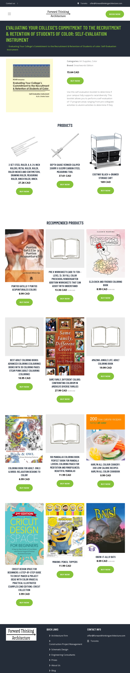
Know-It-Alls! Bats (106, 556)
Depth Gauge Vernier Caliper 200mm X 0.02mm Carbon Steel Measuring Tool (65, 168)
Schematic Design (59, 649)
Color (94, 61)
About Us (55, 665)
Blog (53, 670)
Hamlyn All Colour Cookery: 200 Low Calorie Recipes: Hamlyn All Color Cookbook (105, 468)
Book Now (114, 14)
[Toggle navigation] (9, 13)
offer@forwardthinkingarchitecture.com (106, 3)
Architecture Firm (59, 635)
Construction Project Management (65, 644)
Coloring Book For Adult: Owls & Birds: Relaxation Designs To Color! (24, 471)
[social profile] (17, 3)
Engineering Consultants (63, 654)
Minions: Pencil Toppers (64, 561)
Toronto (83, 3)
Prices (54, 660)
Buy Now (75, 81)
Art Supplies (85, 61)
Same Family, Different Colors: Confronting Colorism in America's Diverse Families (65, 383)
